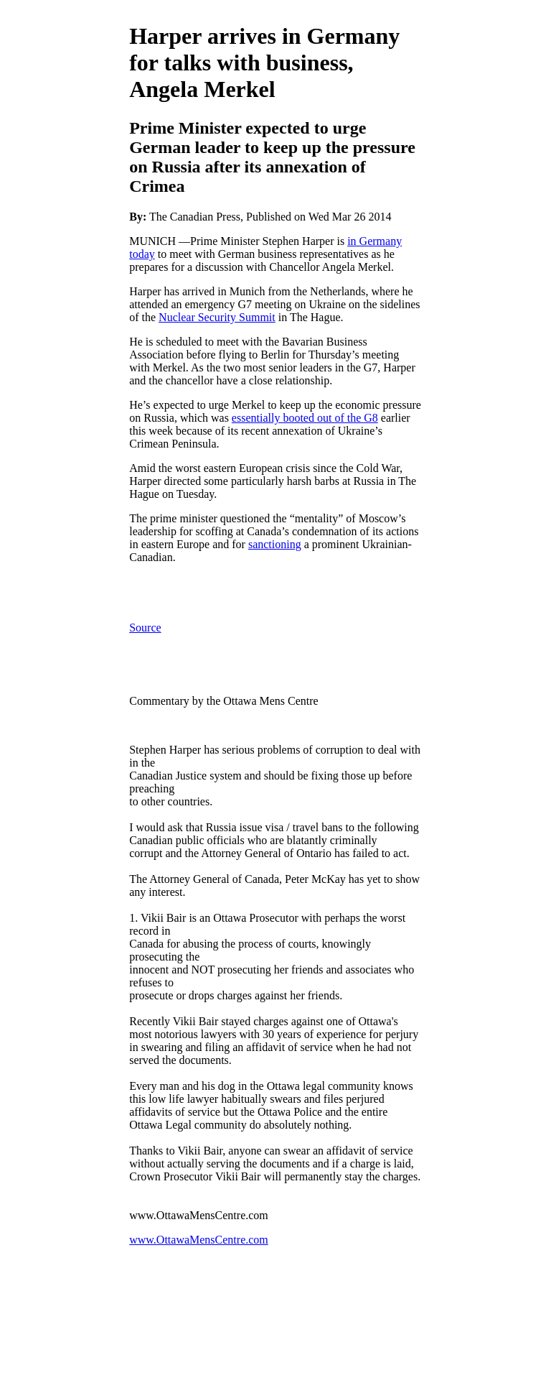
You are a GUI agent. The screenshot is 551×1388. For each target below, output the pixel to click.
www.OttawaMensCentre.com (198, 1240)
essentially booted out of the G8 (305, 418)
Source (145, 627)
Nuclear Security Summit (217, 317)
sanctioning (274, 544)
